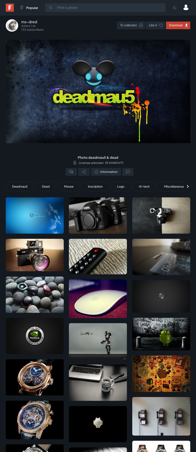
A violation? (114, 163)
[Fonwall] (10, 10)
